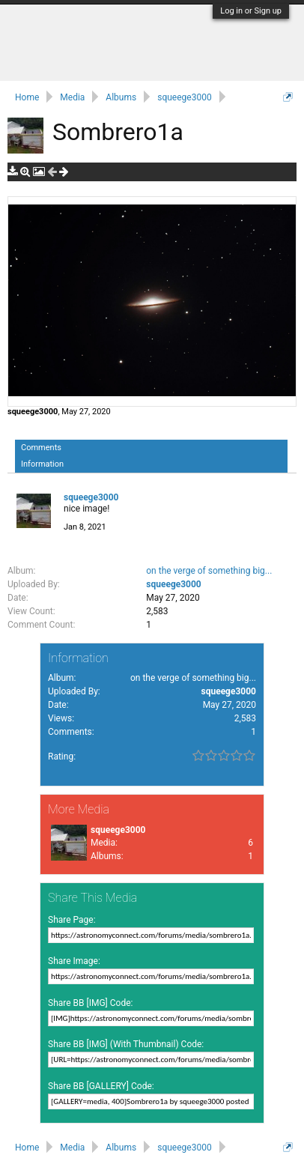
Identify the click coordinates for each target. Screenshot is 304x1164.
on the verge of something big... (209, 571)
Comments (41, 447)
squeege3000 (32, 411)
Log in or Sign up (251, 11)
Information (42, 464)
